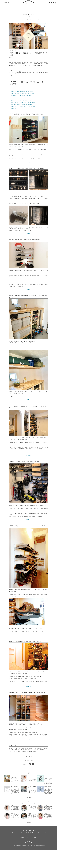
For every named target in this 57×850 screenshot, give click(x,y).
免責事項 (27, 837)
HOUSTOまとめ (28, 14)
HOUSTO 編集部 (18, 71)
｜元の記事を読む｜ (28, 233)
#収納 (10, 50)
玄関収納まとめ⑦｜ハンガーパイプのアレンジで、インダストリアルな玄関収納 (23, 102)
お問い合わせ (34, 837)
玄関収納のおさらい (14, 108)
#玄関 (15, 50)
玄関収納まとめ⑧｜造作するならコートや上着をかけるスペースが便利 (21, 104)
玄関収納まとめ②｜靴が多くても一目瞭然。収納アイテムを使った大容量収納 (22, 93)
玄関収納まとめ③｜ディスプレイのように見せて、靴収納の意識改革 (21, 95)
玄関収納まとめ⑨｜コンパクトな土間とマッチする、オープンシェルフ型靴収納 (23, 106)
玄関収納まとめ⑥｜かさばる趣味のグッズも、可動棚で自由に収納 (21, 100)
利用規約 (22, 837)
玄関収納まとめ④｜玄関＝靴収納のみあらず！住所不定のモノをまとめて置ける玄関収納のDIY (25, 97)
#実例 (13, 50)
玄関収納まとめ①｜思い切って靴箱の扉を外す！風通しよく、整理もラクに (22, 91)
